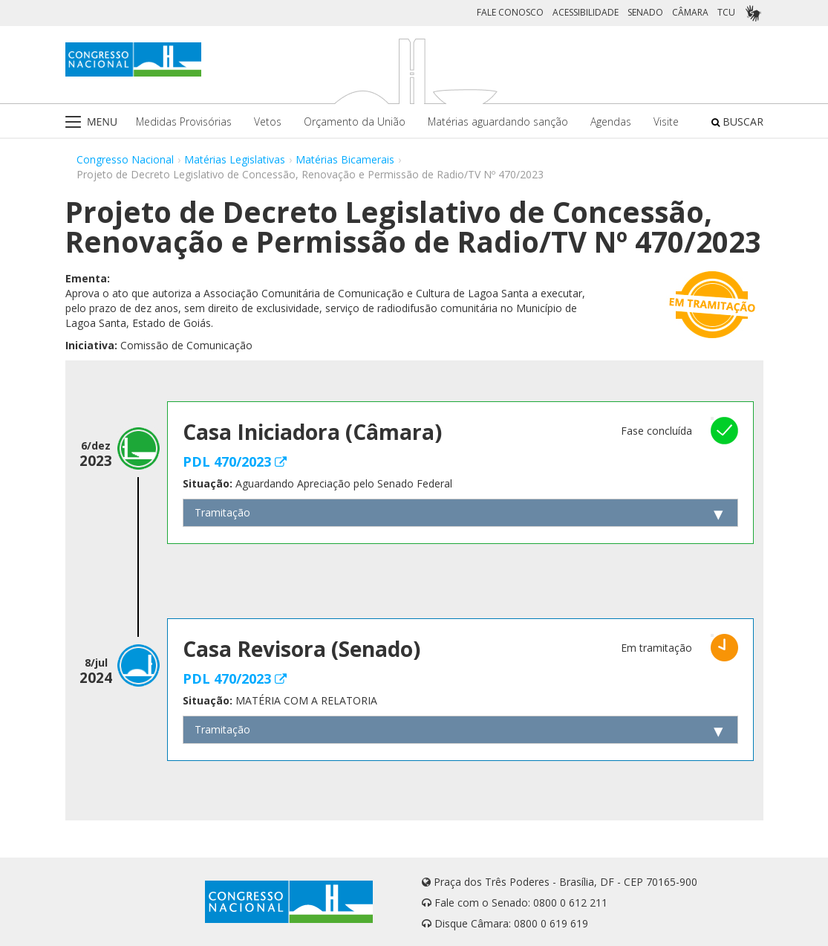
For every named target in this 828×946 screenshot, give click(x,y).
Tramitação (222, 512)
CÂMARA (690, 12)
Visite (666, 121)
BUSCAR (737, 121)
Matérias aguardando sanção (498, 121)
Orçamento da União (354, 121)
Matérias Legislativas (234, 159)
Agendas (610, 121)
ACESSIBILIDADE (585, 12)
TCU (726, 12)
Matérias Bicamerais (345, 159)
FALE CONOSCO (510, 12)
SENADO (645, 12)
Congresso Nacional (125, 159)
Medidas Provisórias (184, 121)
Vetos (267, 121)
